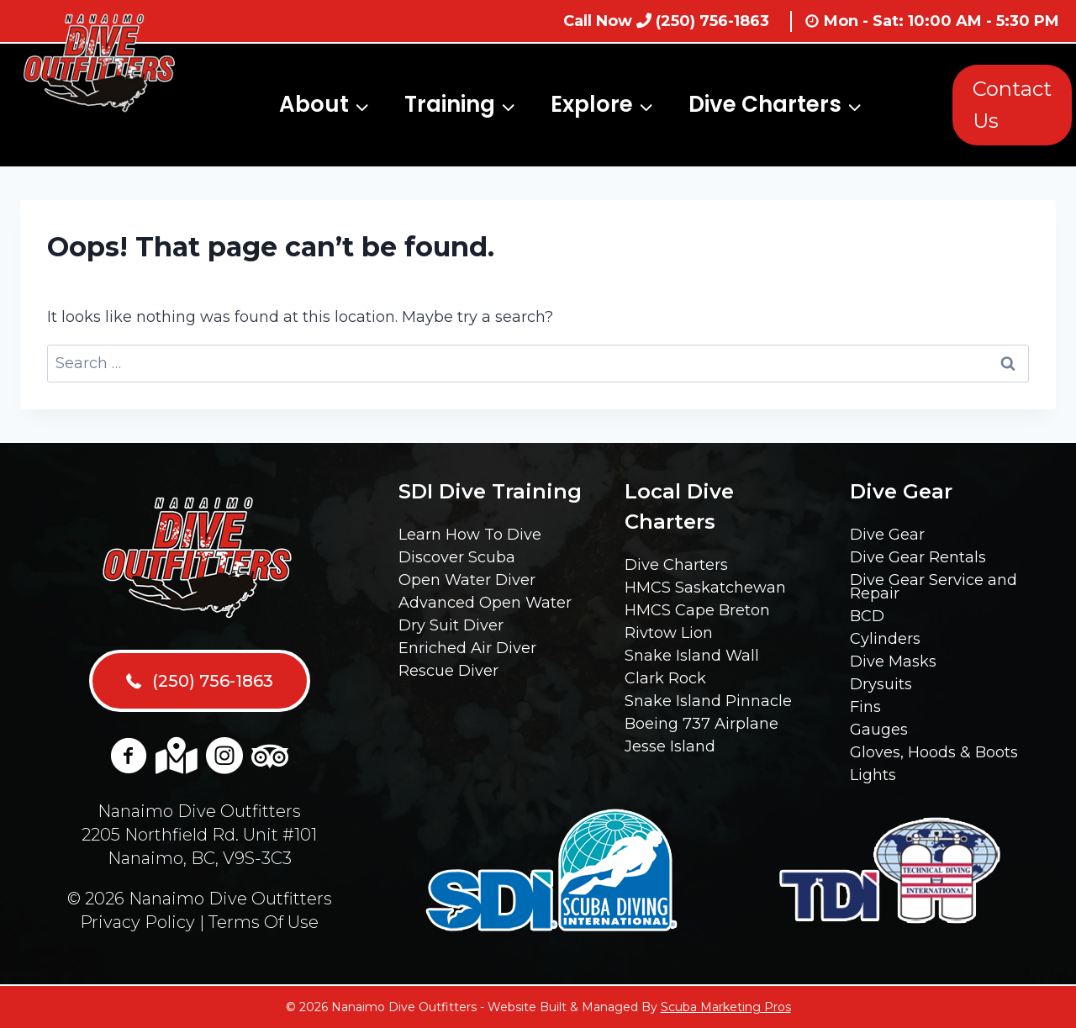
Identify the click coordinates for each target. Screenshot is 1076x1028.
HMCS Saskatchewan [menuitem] (705, 587)
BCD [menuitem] (867, 616)
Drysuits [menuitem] (881, 684)
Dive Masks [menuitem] (893, 661)
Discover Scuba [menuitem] (456, 557)
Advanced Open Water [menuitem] (485, 602)
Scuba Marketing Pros (726, 1007)
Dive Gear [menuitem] (887, 534)
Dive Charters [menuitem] (676, 565)
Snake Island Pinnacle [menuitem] (708, 701)
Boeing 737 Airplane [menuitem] (701, 723)
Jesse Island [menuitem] (670, 746)
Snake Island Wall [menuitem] (692, 655)
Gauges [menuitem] (879, 729)
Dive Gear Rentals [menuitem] (918, 557)
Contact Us (1012, 104)
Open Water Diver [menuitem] (466, 580)
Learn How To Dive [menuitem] (469, 534)
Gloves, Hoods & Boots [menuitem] (934, 752)
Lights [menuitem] (873, 775)
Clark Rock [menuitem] (665, 678)
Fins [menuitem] (865, 707)
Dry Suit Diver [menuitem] (451, 625)
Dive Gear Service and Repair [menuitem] (933, 587)
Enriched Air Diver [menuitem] (467, 648)
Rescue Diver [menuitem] (448, 671)
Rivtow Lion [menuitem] (669, 633)
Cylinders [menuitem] (885, 639)
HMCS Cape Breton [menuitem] (697, 610)
